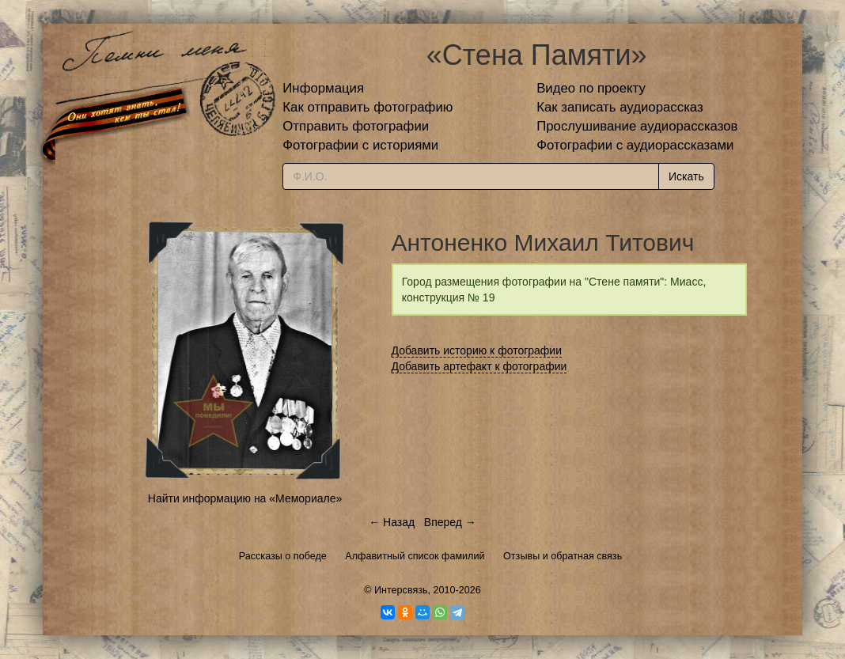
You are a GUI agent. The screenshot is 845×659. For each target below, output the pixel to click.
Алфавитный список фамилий (414, 556)
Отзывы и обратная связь (562, 556)
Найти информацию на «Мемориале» (245, 498)
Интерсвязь (401, 590)
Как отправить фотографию (367, 107)
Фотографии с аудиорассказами (634, 145)
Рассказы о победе (283, 556)
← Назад (392, 522)
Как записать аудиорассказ (619, 107)
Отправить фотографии (355, 126)
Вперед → (450, 522)
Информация (323, 88)
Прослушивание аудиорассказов (636, 126)
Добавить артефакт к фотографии (479, 366)
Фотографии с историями (360, 145)
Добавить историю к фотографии (477, 350)
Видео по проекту (591, 88)
